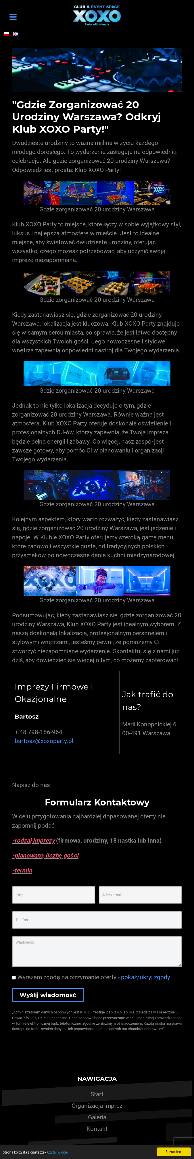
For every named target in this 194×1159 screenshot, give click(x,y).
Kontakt (97, 1128)
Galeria (97, 1117)
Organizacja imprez (97, 1105)
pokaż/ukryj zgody (145, 977)
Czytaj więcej (57, 1152)
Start (97, 1094)
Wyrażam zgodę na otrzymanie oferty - (91, 977)
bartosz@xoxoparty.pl (44, 741)
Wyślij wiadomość (48, 994)
